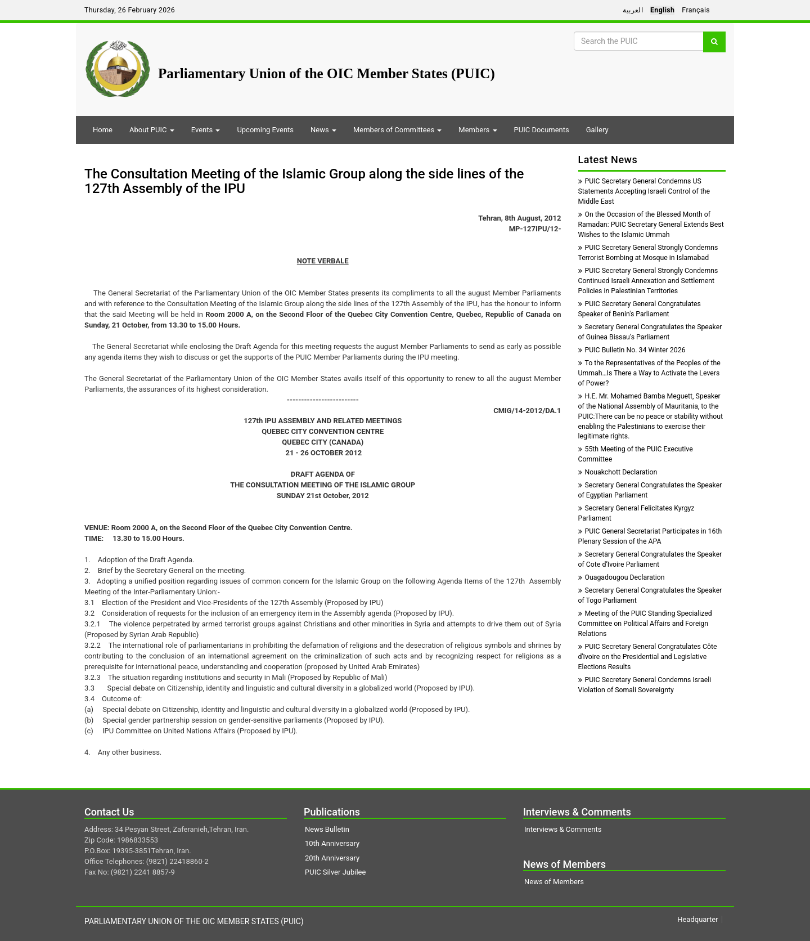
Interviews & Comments (562, 829)
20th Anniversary (332, 858)
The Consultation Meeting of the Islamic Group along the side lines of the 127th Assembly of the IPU (304, 181)
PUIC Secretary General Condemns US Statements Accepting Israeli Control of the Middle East (644, 191)
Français (696, 10)
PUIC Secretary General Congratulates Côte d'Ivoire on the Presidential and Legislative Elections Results (647, 657)
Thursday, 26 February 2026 (129, 10)
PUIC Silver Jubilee (335, 872)
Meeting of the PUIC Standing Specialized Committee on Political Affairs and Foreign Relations (645, 624)
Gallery (597, 130)
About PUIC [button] (151, 130)
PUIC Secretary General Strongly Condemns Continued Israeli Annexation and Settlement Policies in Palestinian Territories (648, 281)
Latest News (608, 159)
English (662, 10)
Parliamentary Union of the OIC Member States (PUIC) (326, 73)
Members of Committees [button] (397, 130)
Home (102, 130)
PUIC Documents (541, 130)
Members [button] (477, 130)
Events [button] (205, 130)
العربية (633, 10)
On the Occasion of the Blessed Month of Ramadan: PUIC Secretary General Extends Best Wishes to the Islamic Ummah (651, 224)
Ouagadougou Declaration (621, 577)
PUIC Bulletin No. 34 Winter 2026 (632, 350)
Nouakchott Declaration (618, 472)
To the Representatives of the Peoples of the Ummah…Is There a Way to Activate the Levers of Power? (649, 373)
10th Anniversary (332, 843)
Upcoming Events (265, 130)
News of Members (554, 881)
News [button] (323, 130)
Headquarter (697, 919)
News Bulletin (327, 829)
